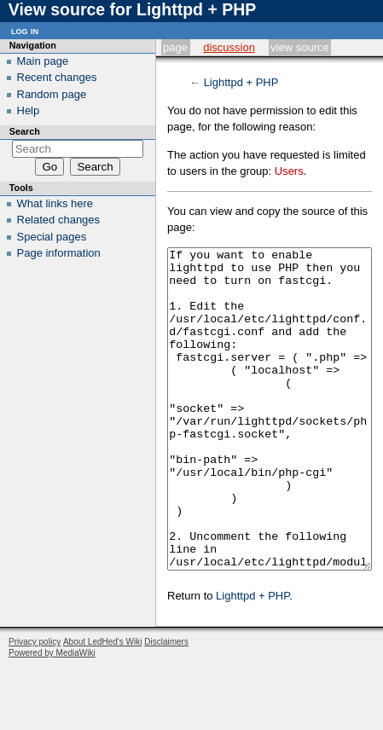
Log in (24, 30)
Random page (52, 94)
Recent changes (57, 77)
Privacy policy (35, 705)
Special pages (52, 236)
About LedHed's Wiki (102, 705)
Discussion (229, 47)
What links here (55, 203)
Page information (59, 252)
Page (175, 47)
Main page (43, 61)
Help (28, 110)
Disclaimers (166, 705)
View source (299, 47)
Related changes (59, 219)
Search (24, 131)
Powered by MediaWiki (52, 716)
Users (289, 171)
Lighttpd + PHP (241, 82)
